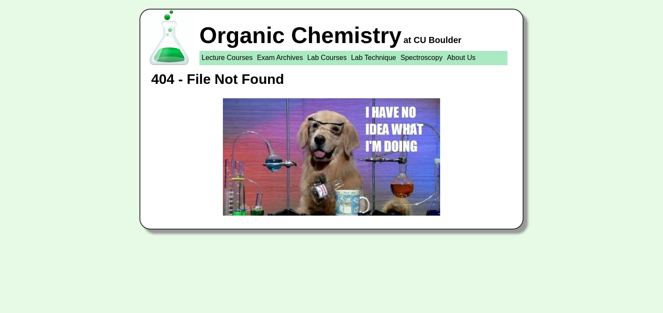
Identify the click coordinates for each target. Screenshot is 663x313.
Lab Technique (373, 57)
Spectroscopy (422, 57)
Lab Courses (327, 57)
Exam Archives (280, 57)
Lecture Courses (227, 57)
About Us (461, 57)
